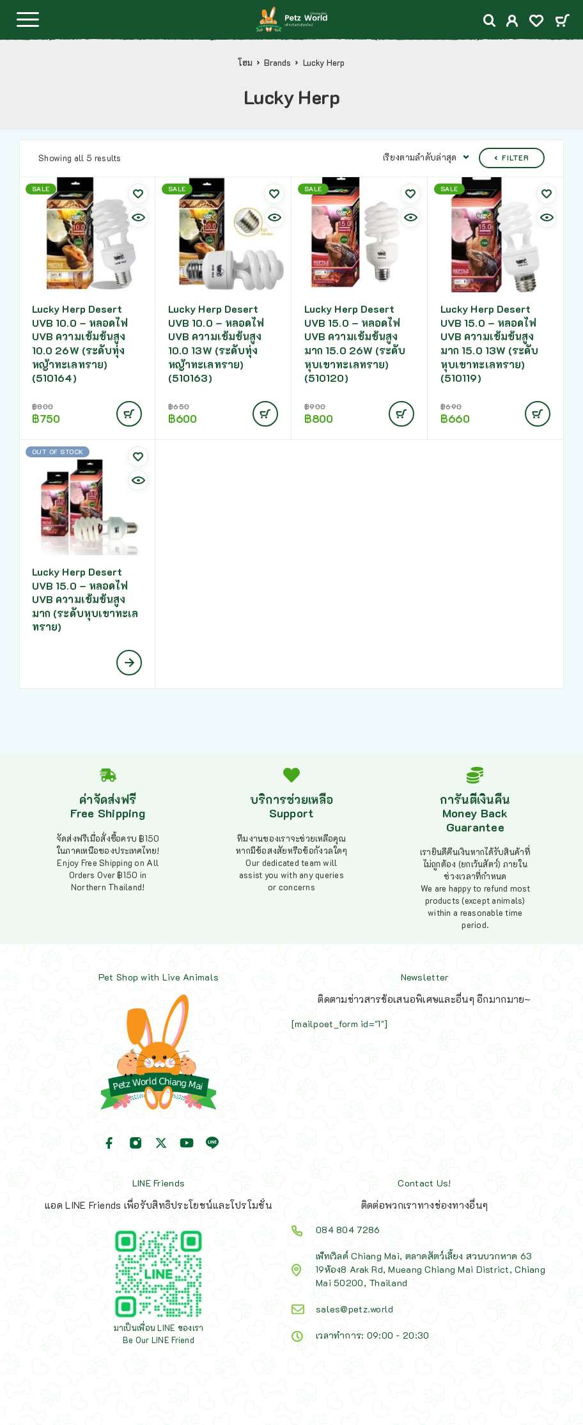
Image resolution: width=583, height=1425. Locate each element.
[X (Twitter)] (161, 1143)
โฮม (245, 63)
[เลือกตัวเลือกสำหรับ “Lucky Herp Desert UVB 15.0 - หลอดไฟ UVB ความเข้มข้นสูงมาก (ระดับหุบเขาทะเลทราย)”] (129, 662)
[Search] (489, 21)
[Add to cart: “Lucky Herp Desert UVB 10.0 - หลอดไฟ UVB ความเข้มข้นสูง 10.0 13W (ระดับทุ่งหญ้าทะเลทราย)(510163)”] (265, 414)
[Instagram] (135, 1143)
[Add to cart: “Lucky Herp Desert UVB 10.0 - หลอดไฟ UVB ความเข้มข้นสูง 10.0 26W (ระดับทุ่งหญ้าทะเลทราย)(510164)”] (129, 414)
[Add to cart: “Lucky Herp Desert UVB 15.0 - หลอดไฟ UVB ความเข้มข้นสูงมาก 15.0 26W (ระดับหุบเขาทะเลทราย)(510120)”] (401, 414)
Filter (511, 157)
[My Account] (512, 22)
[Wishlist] (536, 22)
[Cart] (562, 21)
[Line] (212, 1143)
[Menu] (27, 19)
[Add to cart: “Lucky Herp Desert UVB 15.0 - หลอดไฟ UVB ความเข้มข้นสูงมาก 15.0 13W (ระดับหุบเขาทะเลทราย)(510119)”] (537, 414)
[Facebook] (109, 1143)
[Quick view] (138, 217)
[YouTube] (186, 1143)
